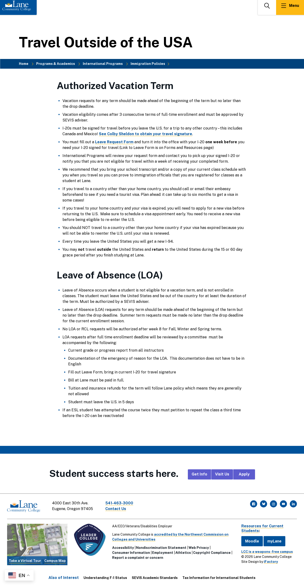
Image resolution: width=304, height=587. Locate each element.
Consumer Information (131, 553)
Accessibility (123, 548)
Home (23, 64)
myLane (274, 541)
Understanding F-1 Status (105, 578)
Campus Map (55, 561)
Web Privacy (199, 548)
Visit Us (222, 474)
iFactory (271, 562)
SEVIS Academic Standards (155, 578)
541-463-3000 (119, 503)
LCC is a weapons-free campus (267, 552)
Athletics (183, 553)
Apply (244, 474)
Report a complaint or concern (137, 558)
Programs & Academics (55, 64)
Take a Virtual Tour (25, 561)
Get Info (199, 474)
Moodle (252, 541)
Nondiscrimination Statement (161, 548)
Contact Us (115, 508)
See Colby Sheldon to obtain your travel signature (145, 134)
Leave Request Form (114, 142)
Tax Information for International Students (219, 578)
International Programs (103, 64)
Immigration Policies (148, 64)
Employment (162, 553)
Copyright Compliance (212, 553)
